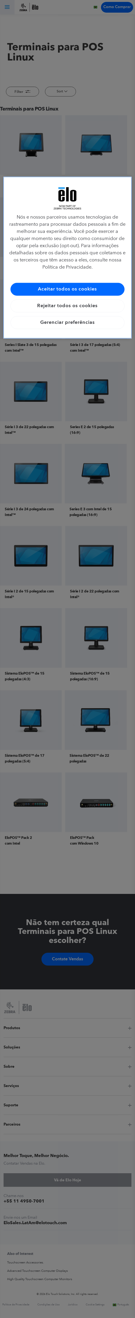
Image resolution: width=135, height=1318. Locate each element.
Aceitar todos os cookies (67, 289)
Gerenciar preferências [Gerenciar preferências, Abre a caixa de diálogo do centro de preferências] (67, 322)
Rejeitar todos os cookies (67, 305)
